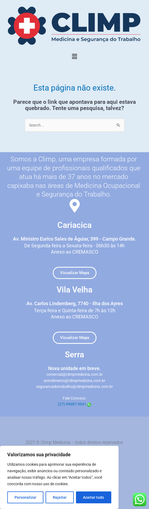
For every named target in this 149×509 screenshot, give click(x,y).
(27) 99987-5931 (74, 404)
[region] (59, 477)
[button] (74, 56)
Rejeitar (60, 497)
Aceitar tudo (93, 497)
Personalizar (25, 497)
